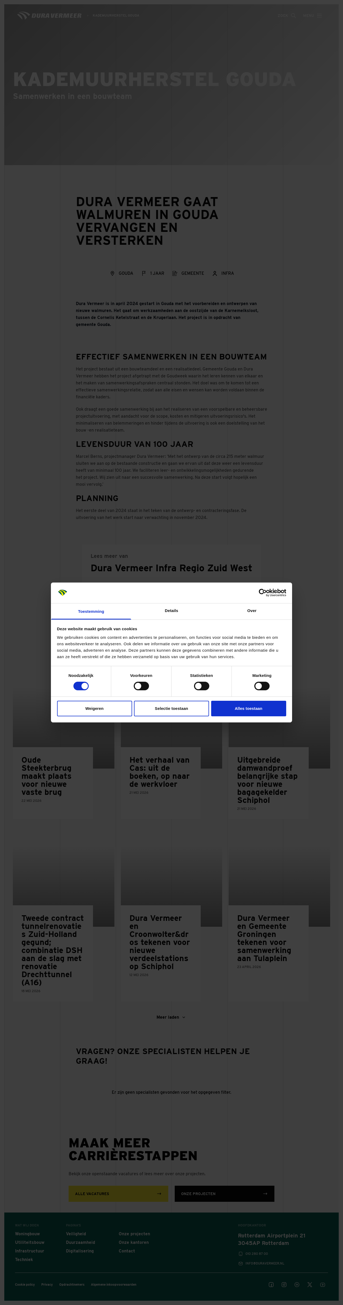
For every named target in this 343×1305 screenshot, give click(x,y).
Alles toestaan (248, 708)
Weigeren (94, 708)
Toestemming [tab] (91, 611)
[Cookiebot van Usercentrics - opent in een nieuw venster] (262, 593)
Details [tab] (171, 610)
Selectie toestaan (171, 708)
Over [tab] (252, 610)
